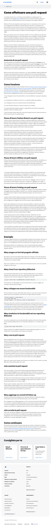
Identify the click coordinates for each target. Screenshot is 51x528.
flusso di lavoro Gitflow (11, 88)
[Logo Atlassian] (7, 2)
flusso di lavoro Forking (25, 88)
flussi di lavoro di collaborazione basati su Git (22, 428)
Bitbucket (16, 18)
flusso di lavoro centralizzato (11, 91)
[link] (42, 2)
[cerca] (37, 2)
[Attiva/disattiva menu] (48, 2)
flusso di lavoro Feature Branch (38, 86)
